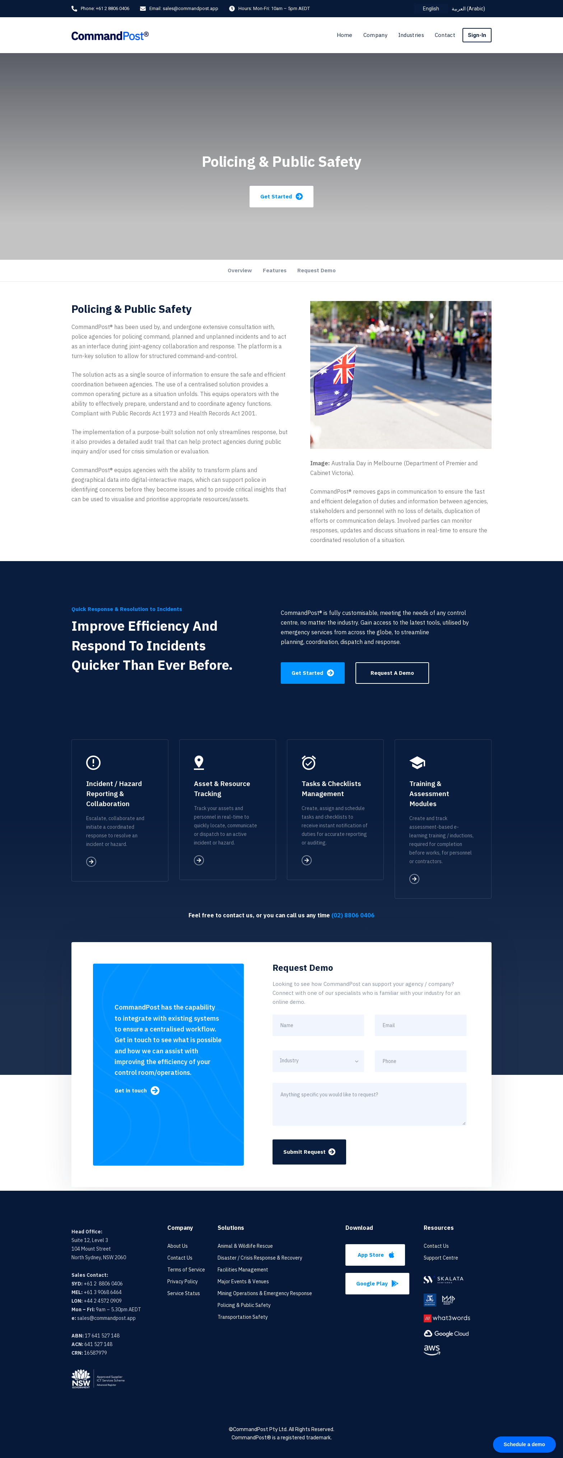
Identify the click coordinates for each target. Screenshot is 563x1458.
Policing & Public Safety (244, 1305)
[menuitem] (431, 8)
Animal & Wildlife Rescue (245, 1246)
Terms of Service (186, 1269)
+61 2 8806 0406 (112, 8)
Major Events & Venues (243, 1281)
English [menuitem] (431, 8)
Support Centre (441, 1258)
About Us (177, 1246)
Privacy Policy (182, 1281)
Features (275, 270)
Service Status (183, 1293)
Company (375, 35)
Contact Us (179, 1258)
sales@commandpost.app (190, 8)
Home (345, 35)
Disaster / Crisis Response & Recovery (260, 1258)
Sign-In (477, 35)
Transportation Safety (243, 1317)
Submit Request (309, 1152)
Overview (240, 270)
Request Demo (316, 270)
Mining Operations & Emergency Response (265, 1293)
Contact (445, 35)
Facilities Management (243, 1269)
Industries (411, 35)
